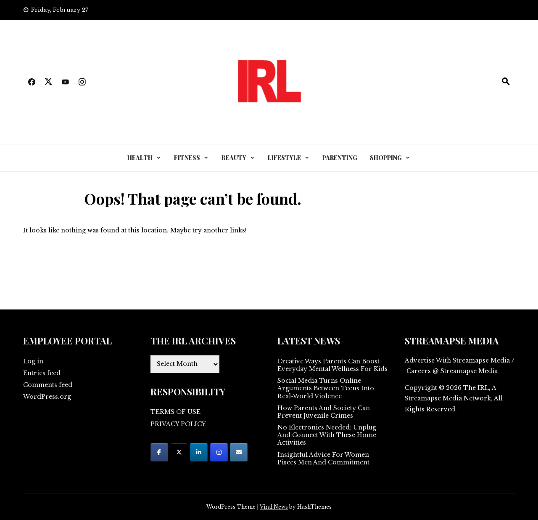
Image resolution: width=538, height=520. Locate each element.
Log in (33, 361)
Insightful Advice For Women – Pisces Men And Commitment (326, 458)
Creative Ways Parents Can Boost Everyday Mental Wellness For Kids (332, 365)
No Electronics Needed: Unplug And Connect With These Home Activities (326, 435)
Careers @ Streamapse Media (452, 371)
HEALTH (140, 158)
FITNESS (187, 158)
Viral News (274, 507)
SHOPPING (386, 158)
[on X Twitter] (179, 452)
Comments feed (47, 385)
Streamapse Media (433, 398)
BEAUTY (234, 158)
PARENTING (339, 158)
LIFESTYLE (284, 158)
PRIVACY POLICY (178, 424)
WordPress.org (47, 396)
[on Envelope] (239, 452)
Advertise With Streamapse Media (457, 360)
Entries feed (42, 373)
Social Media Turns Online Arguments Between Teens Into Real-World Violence (325, 388)
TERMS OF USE (175, 412)
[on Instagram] (219, 452)
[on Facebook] (159, 452)
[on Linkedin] (199, 452)
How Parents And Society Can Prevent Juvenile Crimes (323, 411)
